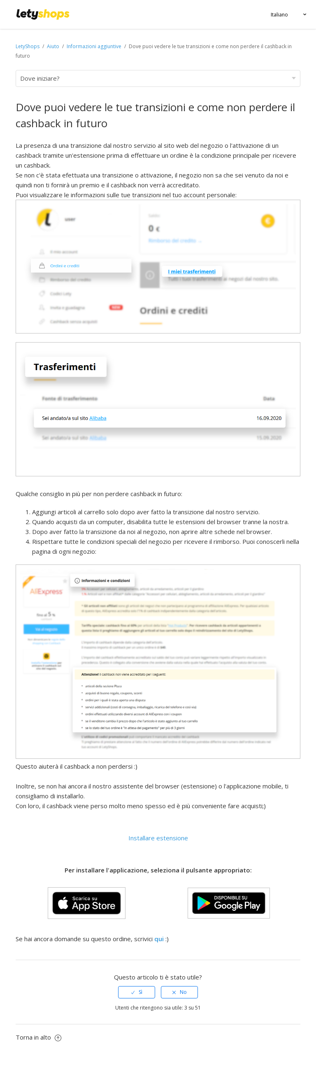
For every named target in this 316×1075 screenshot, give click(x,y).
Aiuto (53, 46)
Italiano (279, 14)
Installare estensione (158, 838)
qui (159, 939)
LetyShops (28, 46)
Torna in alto (38, 1037)
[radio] (136, 992)
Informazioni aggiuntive (94, 46)
